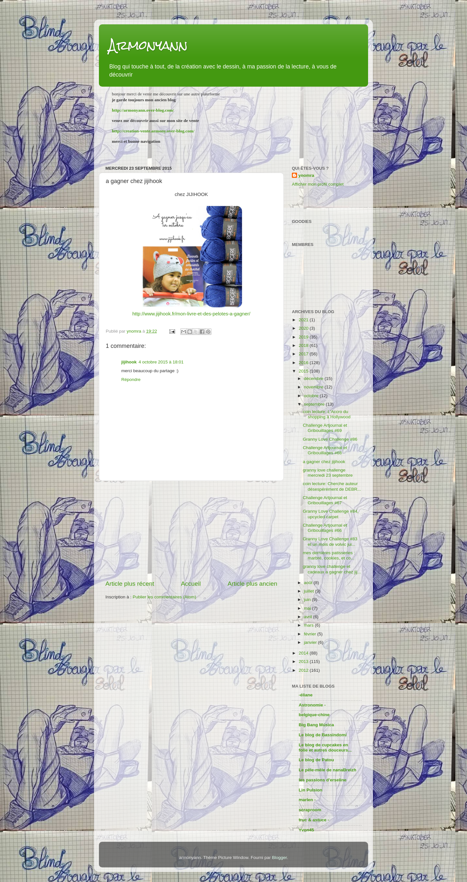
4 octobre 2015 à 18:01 (161, 362)
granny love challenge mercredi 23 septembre (328, 473)
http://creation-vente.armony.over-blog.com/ (153, 131)
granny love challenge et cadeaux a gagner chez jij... (332, 569)
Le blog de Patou (316, 759)
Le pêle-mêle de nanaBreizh (327, 769)
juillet (309, 591)
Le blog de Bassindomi (323, 734)
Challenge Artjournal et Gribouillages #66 (325, 528)
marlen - (307, 799)
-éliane (306, 694)
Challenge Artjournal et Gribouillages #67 (325, 500)
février (310, 633)
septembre (315, 404)
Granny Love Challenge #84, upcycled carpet (331, 514)
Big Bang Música (316, 724)
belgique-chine (314, 714)
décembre (314, 378)
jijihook (129, 362)
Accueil (191, 583)
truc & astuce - (314, 819)
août (309, 582)
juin (308, 599)
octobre (312, 395)
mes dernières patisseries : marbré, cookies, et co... (329, 555)
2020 (304, 328)
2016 (304, 362)
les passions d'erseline (322, 780)
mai (308, 608)
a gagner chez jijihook (324, 461)
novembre (314, 387)
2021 (304, 319)
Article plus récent (129, 583)
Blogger (279, 857)
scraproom (310, 809)
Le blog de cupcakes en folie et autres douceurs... (325, 747)
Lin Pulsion (310, 790)
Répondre (130, 379)
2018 (304, 345)
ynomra (306, 175)
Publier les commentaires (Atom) (164, 596)
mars (309, 625)
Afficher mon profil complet (318, 184)
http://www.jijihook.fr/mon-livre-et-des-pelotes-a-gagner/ (191, 313)
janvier (311, 642)
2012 (304, 670)
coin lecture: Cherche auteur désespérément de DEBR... (332, 486)
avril (308, 616)
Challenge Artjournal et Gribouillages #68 (325, 450)
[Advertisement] (191, 530)
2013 (304, 661)
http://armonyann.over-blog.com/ (143, 110)
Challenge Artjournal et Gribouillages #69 (325, 428)
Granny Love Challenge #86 (330, 439)
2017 (304, 353)
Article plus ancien (252, 583)
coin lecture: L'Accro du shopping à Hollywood (327, 414)
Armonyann (148, 45)
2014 (304, 653)
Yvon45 (306, 829)
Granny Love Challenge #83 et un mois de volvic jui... (330, 541)
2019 (304, 337)
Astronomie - (312, 705)
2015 (304, 371)
